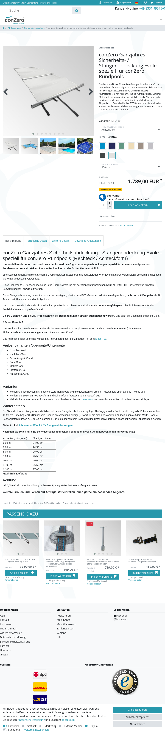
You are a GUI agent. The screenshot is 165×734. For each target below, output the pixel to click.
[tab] (13, 240)
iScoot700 (100, 338)
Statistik (32, 726)
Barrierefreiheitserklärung (15, 641)
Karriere (4, 645)
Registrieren (64, 615)
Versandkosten (126, 225)
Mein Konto (63, 619)
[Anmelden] (105, 2)
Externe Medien (73, 726)
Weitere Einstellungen (36, 729)
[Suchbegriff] (39, 10)
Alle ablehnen (137, 724)
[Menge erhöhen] (109, 203)
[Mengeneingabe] (103, 205)
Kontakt (4, 619)
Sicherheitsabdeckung (34, 28)
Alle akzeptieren (137, 709)
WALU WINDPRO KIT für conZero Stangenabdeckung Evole (20, 560)
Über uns (5, 650)
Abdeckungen (14, 28)
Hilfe (59, 637)
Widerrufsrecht (8, 628)
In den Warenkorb (143, 205)
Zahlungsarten (65, 628)
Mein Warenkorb (66, 624)
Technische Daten (36, 240)
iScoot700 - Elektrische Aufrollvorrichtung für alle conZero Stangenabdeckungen (103, 561)
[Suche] (76, 10)
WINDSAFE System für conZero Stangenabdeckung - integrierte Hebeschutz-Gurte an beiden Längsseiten (60, 562)
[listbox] (21, 538)
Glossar (4, 654)
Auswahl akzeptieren (137, 717)
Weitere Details (60, 240)
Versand (61, 633)
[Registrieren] (123, 2)
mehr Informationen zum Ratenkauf (128, 199)
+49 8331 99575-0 (152, 8)
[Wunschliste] (144, 2)
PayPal (94, 726)
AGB (2, 615)
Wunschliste (107, 216)
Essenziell (13, 726)
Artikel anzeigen (22, 572)
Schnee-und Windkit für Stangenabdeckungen (45, 425)
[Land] (136, 2)
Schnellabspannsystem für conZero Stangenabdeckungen (142, 560)
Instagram (121, 619)
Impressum (6, 624)
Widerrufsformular (11, 633)
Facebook (120, 615)
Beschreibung (13, 240)
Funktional (14, 729)
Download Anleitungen (88, 240)
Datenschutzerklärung (13, 637)
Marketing (50, 726)
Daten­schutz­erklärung (32, 719)
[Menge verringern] (109, 207)
